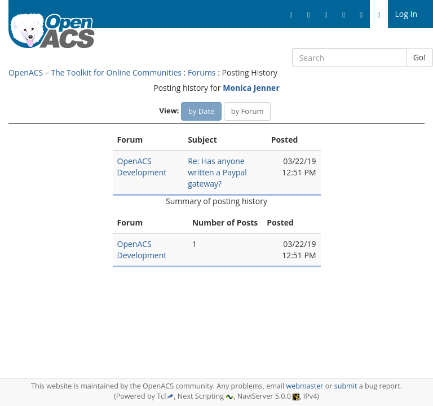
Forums (202, 72)
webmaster (304, 386)
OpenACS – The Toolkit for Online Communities (95, 72)
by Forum (247, 111)
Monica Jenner (251, 87)
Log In (406, 13)
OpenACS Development (142, 167)
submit (345, 386)
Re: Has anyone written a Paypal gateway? (217, 172)
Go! (419, 57)
